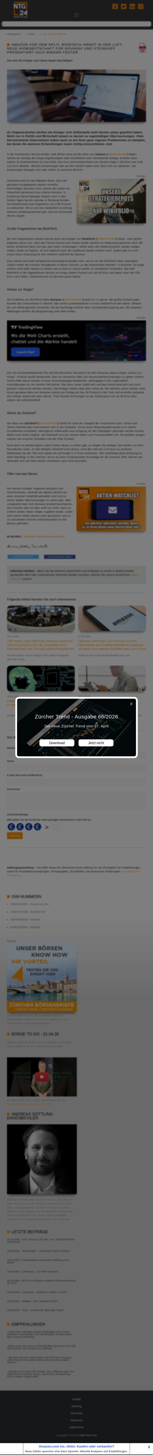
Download (57, 743)
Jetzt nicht (96, 743)
